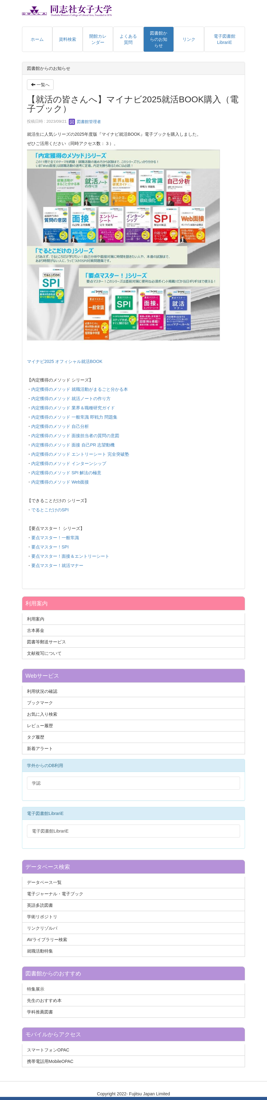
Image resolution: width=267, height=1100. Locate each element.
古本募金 (35, 630)
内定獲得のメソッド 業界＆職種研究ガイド (73, 407)
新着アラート (40, 748)
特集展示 (35, 989)
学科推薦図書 (40, 1011)
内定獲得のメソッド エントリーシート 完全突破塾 (80, 454)
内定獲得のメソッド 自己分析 (60, 426)
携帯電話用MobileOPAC (50, 1061)
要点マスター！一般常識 (55, 537)
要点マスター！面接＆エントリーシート (70, 556)
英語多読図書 (40, 905)
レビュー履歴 (40, 725)
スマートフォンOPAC (48, 1049)
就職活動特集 (40, 951)
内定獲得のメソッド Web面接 (60, 482)
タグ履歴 (35, 737)
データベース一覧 (44, 882)
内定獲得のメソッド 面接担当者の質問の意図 (75, 435)
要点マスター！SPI (50, 546)
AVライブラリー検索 (47, 939)
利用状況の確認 (42, 691)
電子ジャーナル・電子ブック (55, 893)
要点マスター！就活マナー (57, 565)
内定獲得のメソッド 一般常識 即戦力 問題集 (74, 417)
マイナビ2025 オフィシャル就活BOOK (65, 361)
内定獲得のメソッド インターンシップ (68, 463)
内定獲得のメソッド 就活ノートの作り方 (71, 398)
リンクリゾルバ (42, 928)
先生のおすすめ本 (44, 1000)
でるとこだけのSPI (50, 509)
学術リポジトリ (42, 916)
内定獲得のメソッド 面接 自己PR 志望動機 (73, 444)
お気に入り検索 (42, 714)
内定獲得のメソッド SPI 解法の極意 (66, 472)
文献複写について (44, 653)
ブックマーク (40, 702)
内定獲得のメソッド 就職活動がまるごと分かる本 (79, 389)
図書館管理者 (85, 121)
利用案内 (35, 618)
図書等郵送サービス (46, 641)
